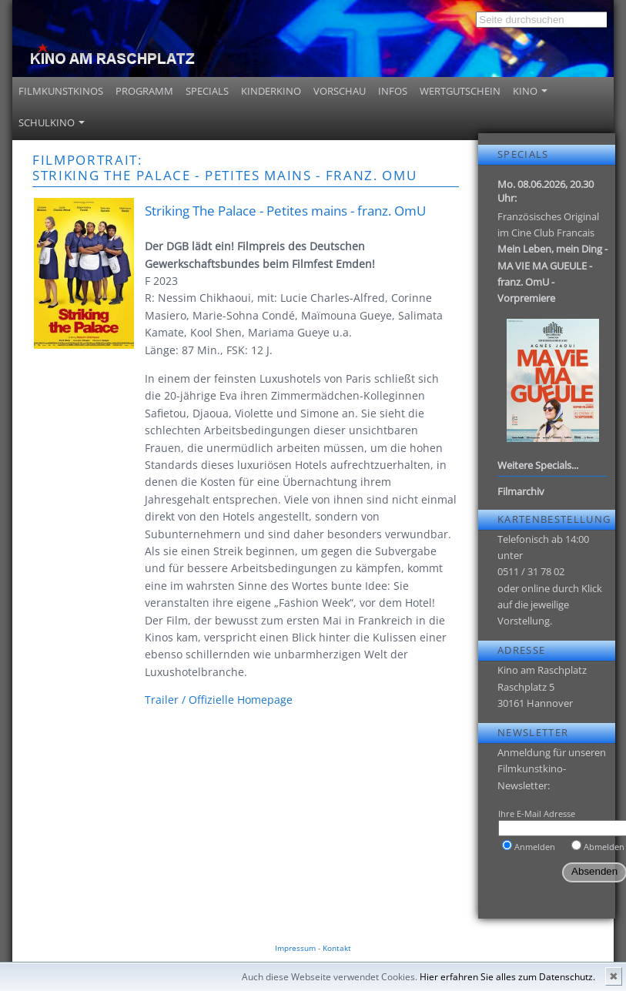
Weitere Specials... (537, 465)
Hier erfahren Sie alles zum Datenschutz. (507, 976)
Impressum (295, 947)
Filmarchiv (520, 491)
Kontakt (337, 947)
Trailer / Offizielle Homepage (219, 699)
